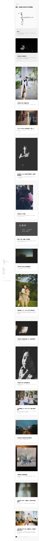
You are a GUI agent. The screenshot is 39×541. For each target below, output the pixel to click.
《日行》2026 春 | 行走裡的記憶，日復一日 (25, 123)
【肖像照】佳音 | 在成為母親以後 (23, 362)
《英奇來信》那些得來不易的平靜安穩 (24, 413)
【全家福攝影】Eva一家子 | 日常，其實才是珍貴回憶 (26, 388)
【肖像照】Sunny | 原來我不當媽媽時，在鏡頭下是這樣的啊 (26, 167)
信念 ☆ (18, 31)
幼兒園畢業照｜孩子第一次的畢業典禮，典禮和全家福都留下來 (26, 526)
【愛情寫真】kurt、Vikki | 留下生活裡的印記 (26, 295)
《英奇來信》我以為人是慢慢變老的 (24, 252)
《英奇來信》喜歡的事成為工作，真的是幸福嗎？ (26, 320)
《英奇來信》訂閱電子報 (21, 56)
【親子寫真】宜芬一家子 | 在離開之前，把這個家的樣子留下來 (26, 499)
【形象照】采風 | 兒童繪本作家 (23, 99)
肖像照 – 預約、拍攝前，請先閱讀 (23, 228)
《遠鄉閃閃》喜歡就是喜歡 (22, 448)
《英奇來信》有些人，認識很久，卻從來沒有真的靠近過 (26, 474)
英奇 (18, 29)
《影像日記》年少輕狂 (21, 204)
